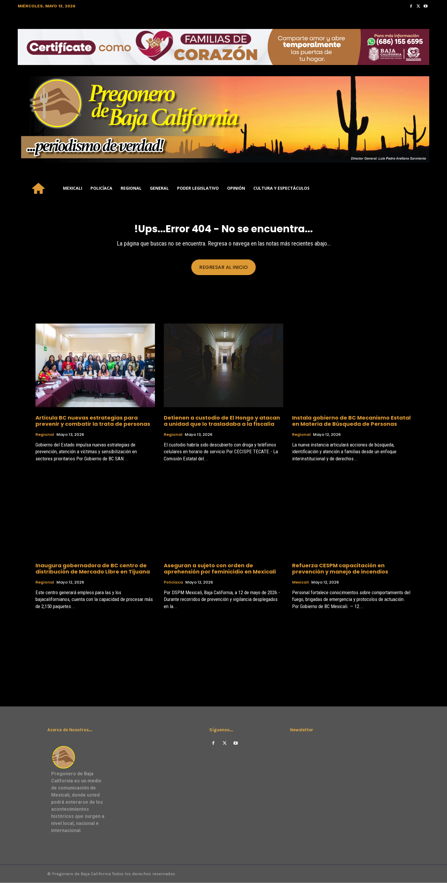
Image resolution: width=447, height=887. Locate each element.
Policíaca (173, 586)
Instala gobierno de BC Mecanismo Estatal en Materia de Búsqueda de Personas (351, 424)
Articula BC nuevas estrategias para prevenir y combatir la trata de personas (92, 424)
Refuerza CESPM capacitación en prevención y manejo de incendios (340, 572)
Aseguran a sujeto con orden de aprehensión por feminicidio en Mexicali (220, 572)
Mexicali (300, 586)
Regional (44, 438)
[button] (422, 188)
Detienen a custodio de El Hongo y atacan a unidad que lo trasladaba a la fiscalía (222, 424)
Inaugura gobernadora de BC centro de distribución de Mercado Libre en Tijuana (92, 572)
